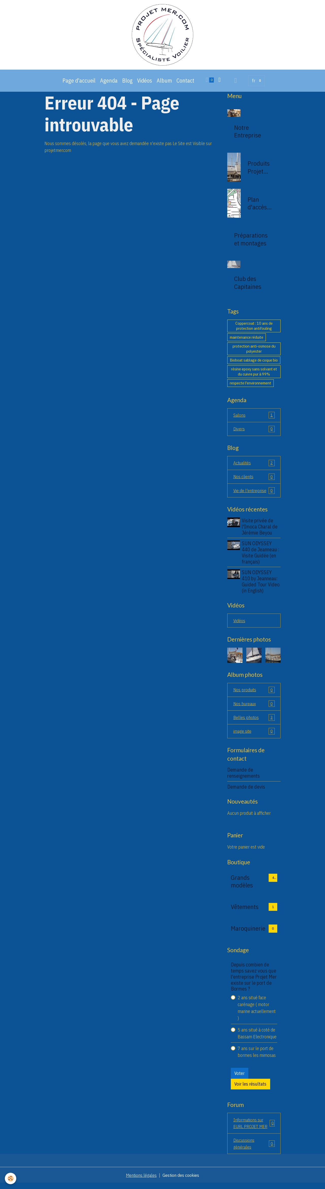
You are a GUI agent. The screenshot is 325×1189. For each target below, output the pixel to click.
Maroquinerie (248, 933)
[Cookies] (11, 1178)
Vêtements (244, 911)
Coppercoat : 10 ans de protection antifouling (254, 329)
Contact (185, 83)
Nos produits (254, 694)
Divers (254, 432)
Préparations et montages (251, 242)
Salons (254, 418)
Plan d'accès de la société (257, 206)
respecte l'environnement (250, 385)
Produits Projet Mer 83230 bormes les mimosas (259, 170)
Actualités (254, 466)
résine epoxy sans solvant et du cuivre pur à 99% (254, 374)
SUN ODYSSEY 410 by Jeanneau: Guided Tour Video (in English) (261, 585)
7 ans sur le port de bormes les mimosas (257, 1057)
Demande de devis (246, 791)
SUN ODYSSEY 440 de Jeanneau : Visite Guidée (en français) (261, 556)
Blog (127, 83)
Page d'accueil (78, 83)
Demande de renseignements (243, 778)
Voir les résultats (250, 1089)
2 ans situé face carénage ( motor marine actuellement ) (257, 1013)
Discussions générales (254, 1149)
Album (164, 83)
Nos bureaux (254, 708)
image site (254, 736)
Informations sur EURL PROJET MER (254, 1128)
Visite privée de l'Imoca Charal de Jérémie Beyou (260, 530)
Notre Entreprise (247, 134)
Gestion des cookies (181, 1181)
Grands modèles (242, 886)
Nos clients (254, 480)
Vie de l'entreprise (254, 494)
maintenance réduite (246, 340)
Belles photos (254, 722)
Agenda (109, 83)
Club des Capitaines (247, 285)
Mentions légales (141, 1181)
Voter (239, 1078)
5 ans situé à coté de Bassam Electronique (257, 1038)
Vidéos (144, 83)
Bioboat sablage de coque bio (254, 363)
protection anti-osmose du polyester (254, 352)
